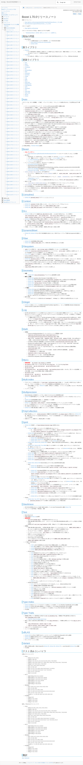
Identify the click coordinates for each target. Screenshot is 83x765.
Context (27, 65)
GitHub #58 (27, 251)
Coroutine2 (27, 67)
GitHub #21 (27, 214)
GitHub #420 (34, 496)
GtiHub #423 (34, 465)
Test (26, 89)
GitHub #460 (31, 448)
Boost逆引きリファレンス (10, 202)
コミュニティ (5, 7)
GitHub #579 (31, 286)
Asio (26, 62)
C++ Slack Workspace (33, 159)
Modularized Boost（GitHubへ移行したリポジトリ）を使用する (41, 32)
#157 (32, 557)
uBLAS (26, 94)
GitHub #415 (31, 445)
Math (26, 79)
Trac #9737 (37, 499)
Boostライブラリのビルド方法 (9, 9)
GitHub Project (77, 2)
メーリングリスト (6, 11)
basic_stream (28, 171)
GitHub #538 (31, 289)
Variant (26, 96)
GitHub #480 (31, 459)
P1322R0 (30, 179)
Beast (26, 64)
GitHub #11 (27, 305)
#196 (32, 570)
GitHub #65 (27, 635)
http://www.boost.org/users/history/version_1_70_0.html (38, 23)
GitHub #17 (42, 385)
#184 (32, 590)
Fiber (26, 71)
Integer (26, 76)
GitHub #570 (31, 292)
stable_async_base (40, 183)
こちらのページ (61, 156)
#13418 (32, 549)
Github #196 (28, 242)
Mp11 (26, 80)
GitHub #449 (37, 442)
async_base (31, 183)
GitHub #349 (31, 462)
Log (26, 77)
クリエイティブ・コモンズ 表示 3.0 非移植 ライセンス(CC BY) (40, 762)
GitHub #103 (28, 399)
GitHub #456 (34, 439)
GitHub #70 (67, 507)
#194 (32, 568)
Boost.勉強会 (7, 200)
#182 (32, 587)
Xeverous (55, 440)
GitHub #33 (27, 233)
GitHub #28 (27, 197)
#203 (32, 576)
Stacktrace (27, 88)
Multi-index (27, 82)
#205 (32, 598)
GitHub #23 (27, 219)
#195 (32, 593)
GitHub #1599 (34, 43)
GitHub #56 (52, 646)
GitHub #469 (31, 453)
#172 (32, 585)
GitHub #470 (31, 456)
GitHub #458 (37, 445)
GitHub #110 (28, 407)
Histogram (27, 54)
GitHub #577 (31, 284)
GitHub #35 (33, 233)
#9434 (32, 546)
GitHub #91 (27, 204)
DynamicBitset (28, 70)
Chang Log (33, 516)
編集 (79, 14)
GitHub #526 (31, 275)
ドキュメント (7, 22)
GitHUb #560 (31, 283)
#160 (32, 559)
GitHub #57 (27, 638)
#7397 (32, 545)
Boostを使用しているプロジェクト (10, 14)
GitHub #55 (27, 258)
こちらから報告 (56, 158)
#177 (32, 563)
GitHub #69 (27, 636)
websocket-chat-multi (33, 170)
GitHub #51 (73, 646)
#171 (32, 584)
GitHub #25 (27, 607)
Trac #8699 (43, 445)
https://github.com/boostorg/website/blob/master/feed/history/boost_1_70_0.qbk (43, 22)
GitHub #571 (31, 293)
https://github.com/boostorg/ (31, 28)
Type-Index (27, 91)
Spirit (26, 86)
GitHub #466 (31, 279)
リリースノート (37, 191)
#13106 (32, 548)
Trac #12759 (28, 254)
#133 (32, 552)
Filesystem (27, 73)
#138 (32, 554)
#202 (32, 574)
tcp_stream (36, 171)
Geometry (27, 74)
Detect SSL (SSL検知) (33, 168)
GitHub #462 (34, 467)
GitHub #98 (27, 207)
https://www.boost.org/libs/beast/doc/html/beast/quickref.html (42, 153)
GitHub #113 (28, 402)
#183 (32, 588)
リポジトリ (30, 161)
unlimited (65, 176)
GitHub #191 (28, 241)
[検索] (63, 2)
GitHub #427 (34, 470)
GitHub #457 (40, 439)
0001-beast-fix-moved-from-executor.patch (41, 42)
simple (59, 176)
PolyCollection (28, 85)
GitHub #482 (37, 462)
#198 (32, 571)
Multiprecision (28, 83)
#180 (32, 565)
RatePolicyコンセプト (34, 178)
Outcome (27, 50)
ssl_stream (28, 184)
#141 (32, 556)
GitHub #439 (31, 433)
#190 (32, 591)
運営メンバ (4, 13)
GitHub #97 (27, 205)
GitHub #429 (31, 428)
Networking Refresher (33, 164)
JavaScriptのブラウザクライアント (48, 170)
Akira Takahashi (25, 758)
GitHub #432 (28, 425)
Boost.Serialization (10, 28)
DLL (26, 68)
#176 (32, 562)
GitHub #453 (34, 440)
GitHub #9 (77, 414)
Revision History (35, 145)
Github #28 (27, 604)
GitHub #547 (31, 281)
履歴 (75, 14)
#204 (32, 581)
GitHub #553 (31, 290)
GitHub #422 (31, 499)
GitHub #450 (31, 278)
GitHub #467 (34, 484)
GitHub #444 (31, 442)
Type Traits (27, 93)
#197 (32, 595)
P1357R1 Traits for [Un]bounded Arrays (37, 619)
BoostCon (6, 18)
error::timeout (48, 173)
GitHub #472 (31, 458)
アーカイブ (6, 16)
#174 (32, 560)
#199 (32, 573)
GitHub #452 (44, 442)
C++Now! (6, 20)
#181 (32, 566)
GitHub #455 (34, 437)
